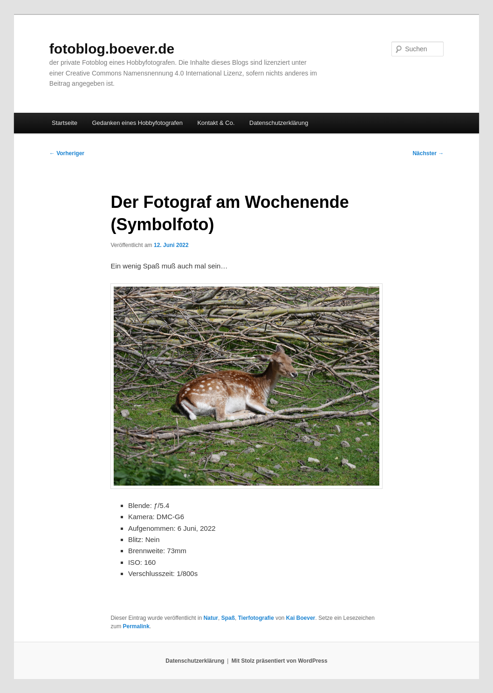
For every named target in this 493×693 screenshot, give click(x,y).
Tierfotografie (256, 618)
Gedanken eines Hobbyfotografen (137, 122)
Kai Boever (300, 618)
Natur (211, 618)
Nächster (428, 153)
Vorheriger (66, 153)
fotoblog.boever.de (111, 48)
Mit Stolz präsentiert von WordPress (280, 661)
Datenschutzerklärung (278, 122)
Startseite (64, 122)
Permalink (136, 626)
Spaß (228, 618)
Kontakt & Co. (215, 122)
